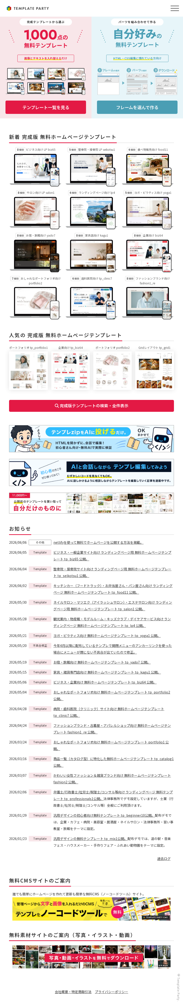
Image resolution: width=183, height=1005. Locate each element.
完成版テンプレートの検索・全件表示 (91, 406)
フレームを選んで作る (137, 107)
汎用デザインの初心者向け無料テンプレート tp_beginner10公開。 (104, 815)
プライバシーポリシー (111, 991)
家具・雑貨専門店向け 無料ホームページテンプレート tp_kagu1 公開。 (107, 672)
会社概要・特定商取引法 (73, 991)
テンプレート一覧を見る (45, 107)
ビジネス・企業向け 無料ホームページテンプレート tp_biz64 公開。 (105, 682)
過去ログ (164, 858)
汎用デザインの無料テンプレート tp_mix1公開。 (90, 838)
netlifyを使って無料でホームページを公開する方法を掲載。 (98, 542)
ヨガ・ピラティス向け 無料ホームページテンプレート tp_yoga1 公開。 (107, 635)
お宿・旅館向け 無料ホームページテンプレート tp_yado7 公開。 (102, 662)
